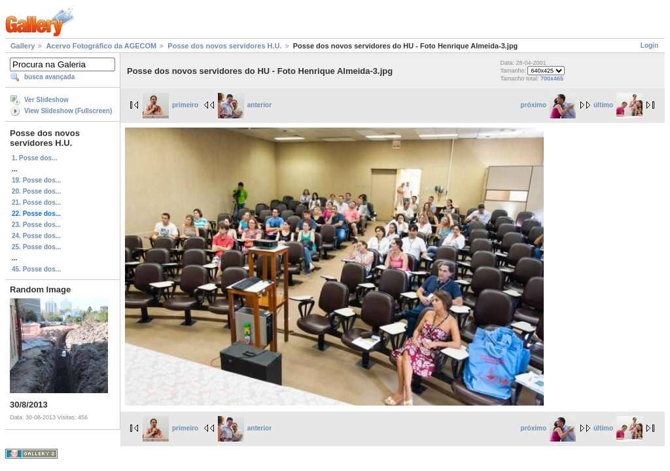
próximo (548, 105)
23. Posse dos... (36, 224)
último (618, 105)
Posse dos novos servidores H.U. (224, 46)
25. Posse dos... (36, 247)
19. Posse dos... (36, 180)
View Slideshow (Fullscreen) (68, 110)
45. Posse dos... (36, 269)
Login (649, 45)
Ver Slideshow (46, 99)
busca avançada (49, 76)
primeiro (170, 105)
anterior (245, 105)
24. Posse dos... (36, 235)
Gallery (22, 46)
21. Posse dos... (36, 202)
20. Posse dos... (36, 191)
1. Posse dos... (34, 158)
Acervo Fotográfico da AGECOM (101, 46)
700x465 (551, 78)
